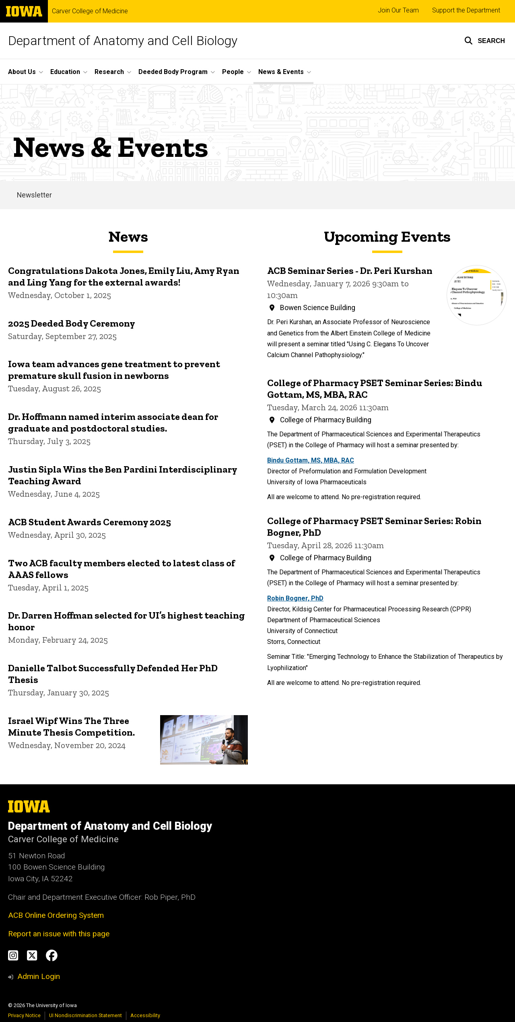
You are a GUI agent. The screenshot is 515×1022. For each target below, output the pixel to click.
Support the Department (466, 10)
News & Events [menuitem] (281, 72)
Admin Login (38, 976)
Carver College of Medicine (90, 11)
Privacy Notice (24, 1015)
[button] (484, 41)
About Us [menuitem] (22, 72)
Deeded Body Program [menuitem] (173, 72)
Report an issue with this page (58, 933)
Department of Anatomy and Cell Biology (122, 40)
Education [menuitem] (65, 72)
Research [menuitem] (109, 72)
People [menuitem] (233, 72)
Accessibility (145, 1015)
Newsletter (34, 195)
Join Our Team (398, 10)
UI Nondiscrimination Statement (85, 1015)
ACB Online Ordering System (56, 915)
